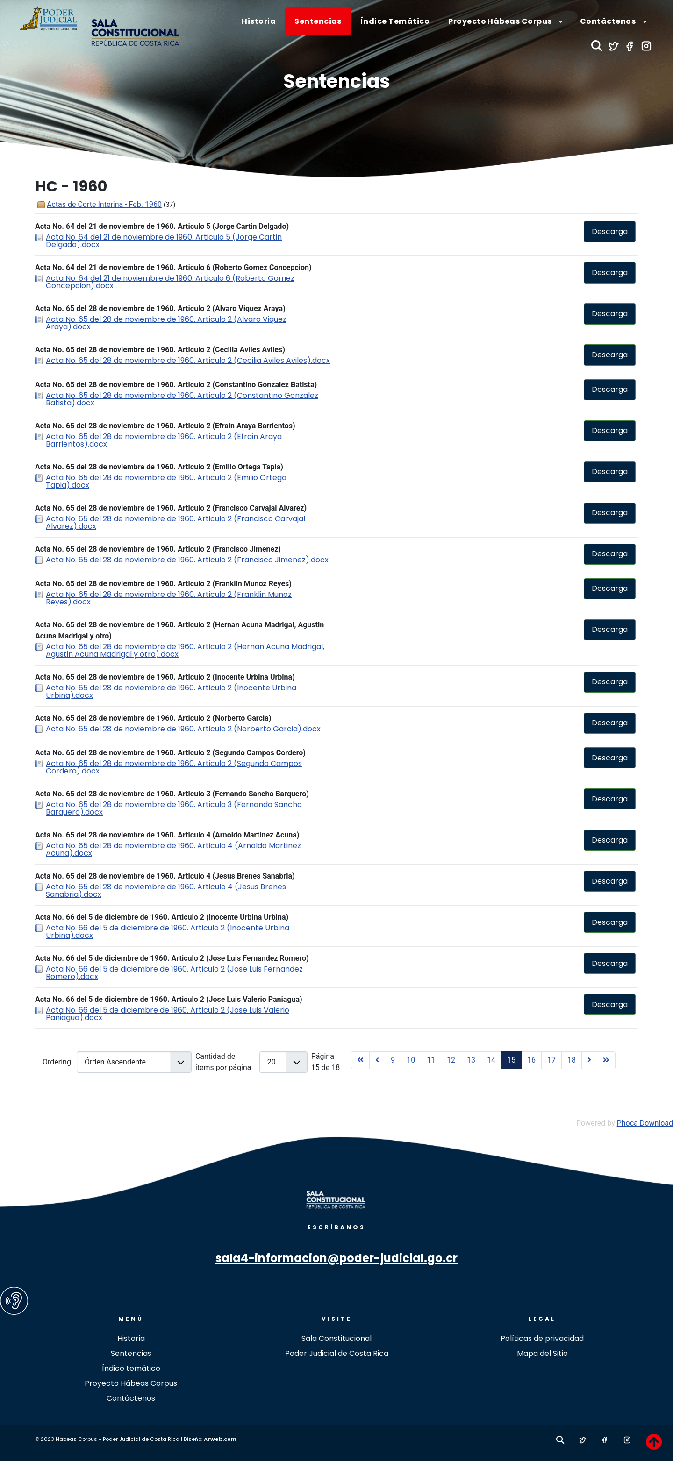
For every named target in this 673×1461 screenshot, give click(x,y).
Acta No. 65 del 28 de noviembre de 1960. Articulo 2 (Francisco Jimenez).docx (187, 559)
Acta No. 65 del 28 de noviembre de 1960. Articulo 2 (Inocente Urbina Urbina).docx (171, 691)
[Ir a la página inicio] (360, 1060)
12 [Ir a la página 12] (451, 1060)
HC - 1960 (71, 186)
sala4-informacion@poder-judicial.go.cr (336, 1258)
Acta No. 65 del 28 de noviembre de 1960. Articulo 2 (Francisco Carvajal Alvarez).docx (175, 522)
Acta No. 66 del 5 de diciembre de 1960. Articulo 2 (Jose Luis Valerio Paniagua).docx (167, 1014)
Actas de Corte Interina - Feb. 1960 (104, 204)
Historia (131, 1338)
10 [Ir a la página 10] (411, 1060)
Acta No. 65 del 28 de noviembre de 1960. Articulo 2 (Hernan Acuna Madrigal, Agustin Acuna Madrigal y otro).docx (185, 650)
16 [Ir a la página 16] (531, 1060)
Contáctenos (131, 1398)
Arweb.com (220, 1439)
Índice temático (131, 1368)
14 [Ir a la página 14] (491, 1060)
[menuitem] (258, 21)
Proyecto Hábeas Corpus (131, 1383)
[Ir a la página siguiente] (589, 1060)
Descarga (610, 231)
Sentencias (336, 81)
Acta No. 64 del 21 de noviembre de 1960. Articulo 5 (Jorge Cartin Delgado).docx (164, 241)
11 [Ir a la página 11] (431, 1060)
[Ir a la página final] (606, 1060)
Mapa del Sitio (542, 1353)
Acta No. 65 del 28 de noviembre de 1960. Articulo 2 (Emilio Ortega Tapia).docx (166, 481)
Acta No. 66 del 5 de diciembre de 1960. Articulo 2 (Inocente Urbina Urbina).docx (167, 931)
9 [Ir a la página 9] (393, 1060)
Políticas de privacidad (542, 1338)
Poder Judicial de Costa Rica (336, 1353)
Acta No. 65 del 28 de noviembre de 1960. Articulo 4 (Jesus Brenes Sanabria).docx (166, 890)
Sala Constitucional (336, 1338)
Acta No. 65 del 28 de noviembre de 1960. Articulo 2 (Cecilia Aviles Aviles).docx (188, 360)
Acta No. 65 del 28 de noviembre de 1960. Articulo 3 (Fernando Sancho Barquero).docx (174, 808)
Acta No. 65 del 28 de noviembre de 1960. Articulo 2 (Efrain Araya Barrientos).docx (164, 440)
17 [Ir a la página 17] (551, 1060)
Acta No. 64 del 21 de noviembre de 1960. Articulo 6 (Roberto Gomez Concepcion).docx (170, 282)
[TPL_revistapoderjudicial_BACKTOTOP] (654, 1442)
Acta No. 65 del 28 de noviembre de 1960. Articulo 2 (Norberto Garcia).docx (183, 728)
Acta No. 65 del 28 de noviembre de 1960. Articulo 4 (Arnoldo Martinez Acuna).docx (173, 849)
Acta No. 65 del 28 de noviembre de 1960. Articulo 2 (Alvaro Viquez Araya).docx (166, 323)
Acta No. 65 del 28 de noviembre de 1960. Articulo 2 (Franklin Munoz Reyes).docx (169, 598)
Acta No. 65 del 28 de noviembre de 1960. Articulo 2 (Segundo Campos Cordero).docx (174, 767)
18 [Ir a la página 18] (571, 1060)
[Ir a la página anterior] (377, 1060)
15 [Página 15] (511, 1060)
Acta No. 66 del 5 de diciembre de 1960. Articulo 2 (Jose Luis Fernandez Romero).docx (174, 973)
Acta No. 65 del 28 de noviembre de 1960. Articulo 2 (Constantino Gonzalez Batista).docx (182, 399)
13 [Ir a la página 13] (471, 1060)
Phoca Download (645, 1123)
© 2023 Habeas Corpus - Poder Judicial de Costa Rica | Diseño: (119, 1439)
